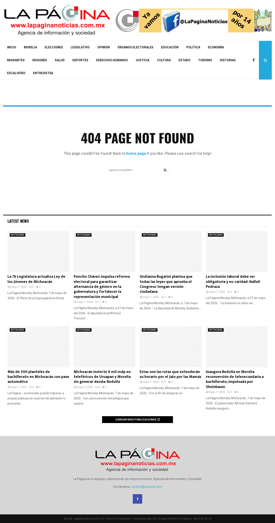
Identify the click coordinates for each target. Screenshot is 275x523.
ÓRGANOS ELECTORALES (135, 47)
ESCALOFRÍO (16, 73)
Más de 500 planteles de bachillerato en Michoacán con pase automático (38, 377)
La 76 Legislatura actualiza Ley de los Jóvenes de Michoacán (36, 279)
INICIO (11, 47)
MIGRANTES (16, 60)
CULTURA (164, 60)
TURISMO (205, 60)
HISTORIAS (228, 60)
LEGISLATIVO (80, 47)
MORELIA (30, 47)
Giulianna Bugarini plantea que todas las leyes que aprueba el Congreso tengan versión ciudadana (166, 284)
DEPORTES (80, 60)
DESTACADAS (17, 235)
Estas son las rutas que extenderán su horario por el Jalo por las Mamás (170, 374)
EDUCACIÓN (170, 47)
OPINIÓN (103, 47)
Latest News (18, 221)
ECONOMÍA (216, 47)
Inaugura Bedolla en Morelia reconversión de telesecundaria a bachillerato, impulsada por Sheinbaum (235, 379)
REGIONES (39, 60)
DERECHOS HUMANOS (112, 60)
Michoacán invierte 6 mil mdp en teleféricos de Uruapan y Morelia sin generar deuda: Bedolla (102, 377)
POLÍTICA (193, 47)
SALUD (60, 60)
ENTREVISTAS (43, 73)
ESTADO (184, 60)
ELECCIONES (54, 47)
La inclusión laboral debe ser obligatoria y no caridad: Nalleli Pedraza (233, 281)
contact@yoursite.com (146, 486)
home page (136, 153)
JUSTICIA (142, 60)
